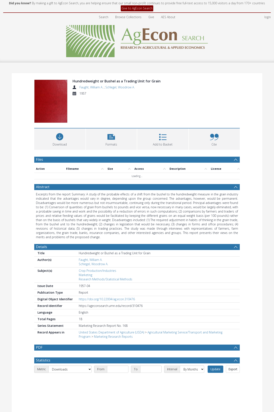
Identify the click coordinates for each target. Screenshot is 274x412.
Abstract (42, 186)
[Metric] (70, 379)
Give (151, 17)
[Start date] (117, 379)
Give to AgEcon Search (137, 8)
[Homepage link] (137, 40)
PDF (39, 347)
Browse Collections (128, 17)
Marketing (85, 275)
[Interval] (192, 379)
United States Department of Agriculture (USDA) (111, 332)
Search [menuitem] (103, 17)
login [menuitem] (267, 17)
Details (41, 246)
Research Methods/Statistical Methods (105, 279)
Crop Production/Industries (97, 271)
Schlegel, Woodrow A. (120, 87)
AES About (168, 17)
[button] (111, 138)
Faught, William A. (91, 87)
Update (215, 379)
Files (39, 159)
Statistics (43, 370)
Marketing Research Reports (113, 337)
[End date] (151, 379)
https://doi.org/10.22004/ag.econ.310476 (107, 299)
